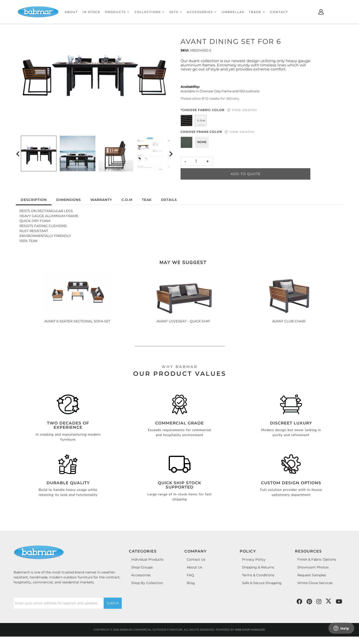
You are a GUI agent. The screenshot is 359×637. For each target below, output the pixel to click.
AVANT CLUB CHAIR (288, 321)
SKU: (185, 50)
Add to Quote (246, 174)
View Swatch (242, 110)
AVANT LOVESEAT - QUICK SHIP (183, 321)
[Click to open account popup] (321, 11)
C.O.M (126, 200)
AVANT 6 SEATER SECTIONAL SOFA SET (77, 321)
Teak (147, 200)
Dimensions (68, 200)
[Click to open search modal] (309, 11)
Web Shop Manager (250, 629)
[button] (117, 12)
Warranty (101, 200)
